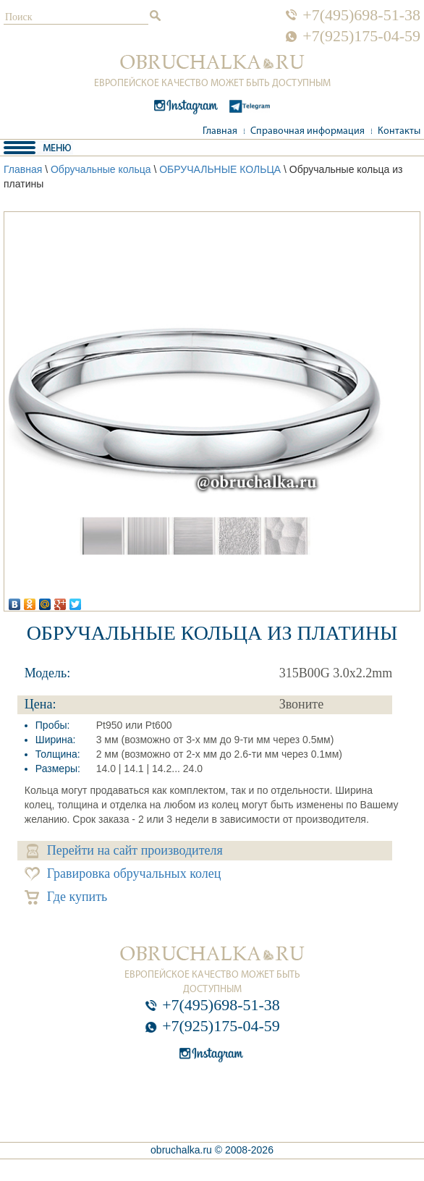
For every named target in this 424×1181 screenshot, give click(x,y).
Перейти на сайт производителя (125, 850)
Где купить (66, 897)
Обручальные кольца (101, 169)
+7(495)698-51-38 (361, 15)
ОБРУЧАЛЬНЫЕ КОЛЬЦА (220, 169)
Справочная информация (307, 131)
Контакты (399, 131)
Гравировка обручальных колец (123, 874)
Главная (220, 131)
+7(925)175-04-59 (361, 36)
